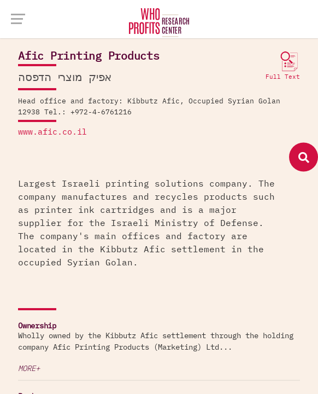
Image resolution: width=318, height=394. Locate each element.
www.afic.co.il (52, 131)
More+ (29, 368)
